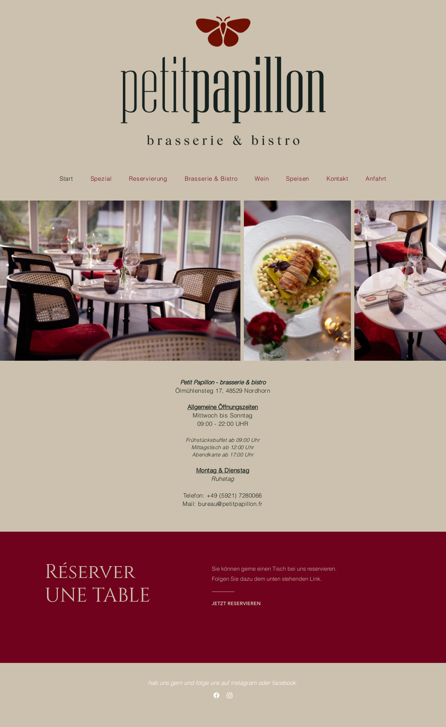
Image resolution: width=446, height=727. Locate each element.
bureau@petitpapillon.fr (230, 503)
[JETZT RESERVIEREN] (240, 603)
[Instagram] (229, 695)
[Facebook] (216, 695)
